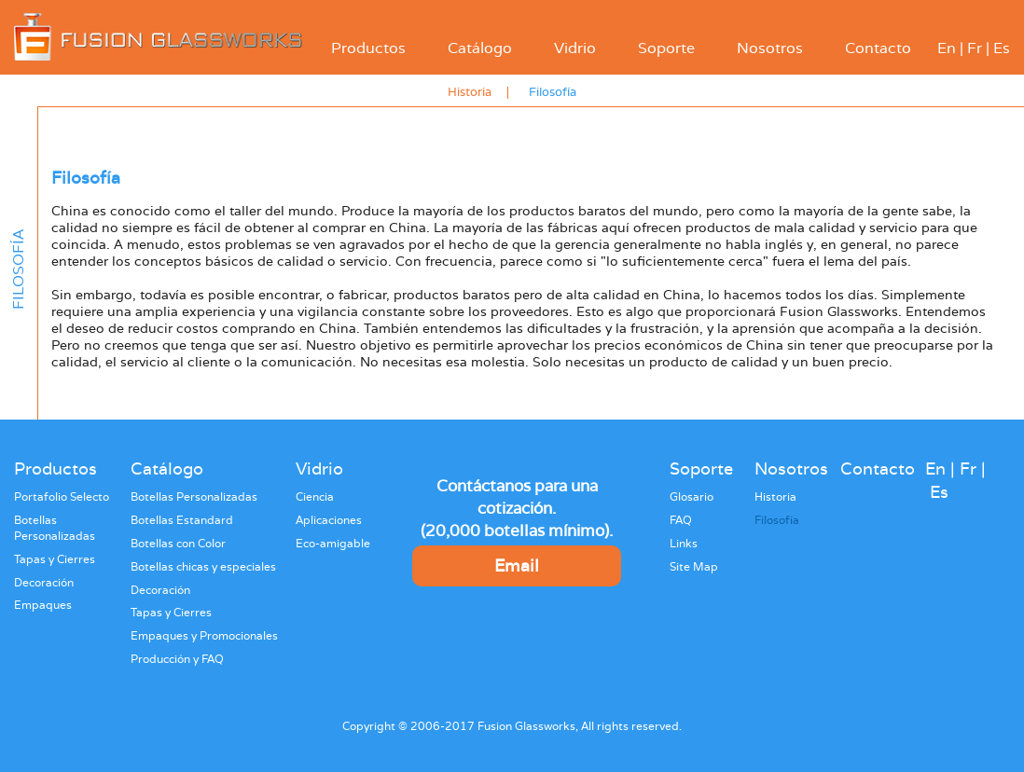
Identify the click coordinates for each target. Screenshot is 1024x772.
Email (516, 565)
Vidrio (575, 48)
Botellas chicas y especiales (203, 566)
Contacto (878, 48)
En (946, 48)
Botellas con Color (178, 543)
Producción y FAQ (177, 659)
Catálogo (480, 48)
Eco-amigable (333, 543)
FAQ (681, 520)
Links (684, 543)
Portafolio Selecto (61, 496)
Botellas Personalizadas (54, 528)
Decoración (44, 582)
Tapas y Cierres (54, 559)
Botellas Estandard (182, 520)
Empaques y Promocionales (204, 635)
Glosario (691, 496)
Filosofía (552, 92)
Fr (974, 48)
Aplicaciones (329, 520)
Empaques (43, 605)
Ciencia (315, 496)
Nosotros (770, 48)
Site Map (694, 566)
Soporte (666, 48)
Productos (368, 48)
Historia (469, 92)
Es (1001, 48)
